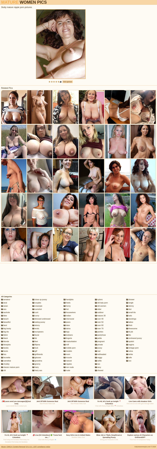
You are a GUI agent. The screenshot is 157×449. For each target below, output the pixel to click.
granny (36, 364)
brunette (5, 358)
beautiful (5, 322)
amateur (5, 300)
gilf (34, 351)
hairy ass (37, 370)
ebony (36, 325)
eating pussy (38, 322)
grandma (37, 361)
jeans (67, 322)
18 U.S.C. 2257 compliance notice (38, 447)
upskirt (130, 341)
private (99, 345)
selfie (98, 361)
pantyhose (100, 335)
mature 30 (100, 316)
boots (4, 351)
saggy (98, 358)
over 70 (99, 329)
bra (3, 354)
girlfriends (37, 354)
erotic (35, 329)
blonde (5, 341)
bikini (4, 335)
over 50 (99, 322)
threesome (131, 329)
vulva (129, 351)
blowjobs (6, 345)
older (98, 309)
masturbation (70, 341)
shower (130, 300)
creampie (37, 306)
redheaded (100, 354)
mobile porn (70, 348)
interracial (69, 319)
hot (66, 309)
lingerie (68, 338)
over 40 (99, 319)
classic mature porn (10, 367)
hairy (35, 367)
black (4, 338)
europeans (37, 332)
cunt (35, 312)
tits (128, 335)
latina (67, 329)
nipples (68, 364)
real (97, 351)
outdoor (99, 312)
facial (35, 335)
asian (4, 306)
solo (129, 316)
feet (35, 341)
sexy (98, 367)
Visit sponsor (67, 82)
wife (129, 358)
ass (3, 309)
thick (129, 325)
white (129, 354)
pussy (98, 348)
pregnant (100, 341)
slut (128, 309)
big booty (6, 329)
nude (67, 370)
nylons (99, 300)
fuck (35, 348)
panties (99, 332)
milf (66, 345)
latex (67, 325)
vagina (130, 345)
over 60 (99, 325)
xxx (128, 361)
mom (67, 354)
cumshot (37, 309)
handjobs (68, 300)
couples (36, 303)
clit (3, 370)
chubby (5, 364)
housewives (70, 312)
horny (67, 306)
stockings (131, 319)
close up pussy (39, 300)
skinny (130, 306)
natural (68, 361)
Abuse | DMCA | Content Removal (13, 447)
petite (98, 338)
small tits (131, 312)
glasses (36, 358)
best (4, 325)
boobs (4, 348)
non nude (69, 367)
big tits (5, 332)
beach (4, 319)
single (129, 303)
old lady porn (101, 303)
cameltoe (6, 361)
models (68, 351)
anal (4, 303)
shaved (99, 370)
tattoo (129, 322)
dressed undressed (41, 319)
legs (66, 332)
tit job (129, 332)
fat (34, 338)
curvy (35, 316)
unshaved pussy (134, 338)
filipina (36, 345)
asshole (5, 312)
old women (100, 306)
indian (67, 316)
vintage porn (132, 348)
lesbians (68, 335)
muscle (68, 358)
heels (67, 303)
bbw (4, 316)
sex (97, 364)
